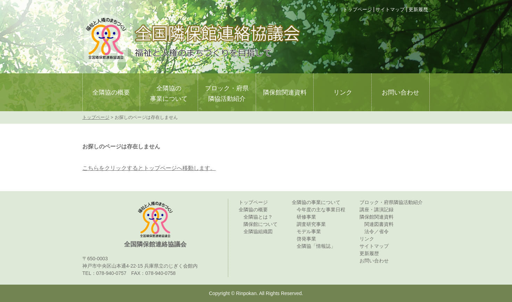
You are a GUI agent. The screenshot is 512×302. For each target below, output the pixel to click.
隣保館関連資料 (285, 92)
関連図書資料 (379, 224)
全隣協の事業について (169, 93)
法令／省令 (376, 231)
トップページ (357, 9)
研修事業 (306, 217)
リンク (342, 92)
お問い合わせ (400, 92)
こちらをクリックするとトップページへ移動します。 (149, 168)
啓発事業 (306, 239)
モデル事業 (309, 231)
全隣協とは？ (258, 217)
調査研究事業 (311, 224)
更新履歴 (418, 9)
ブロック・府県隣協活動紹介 (227, 93)
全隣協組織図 (258, 231)
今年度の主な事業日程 (321, 209)
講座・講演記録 (377, 209)
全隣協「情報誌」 (316, 246)
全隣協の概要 (111, 92)
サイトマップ (390, 9)
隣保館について (260, 224)
